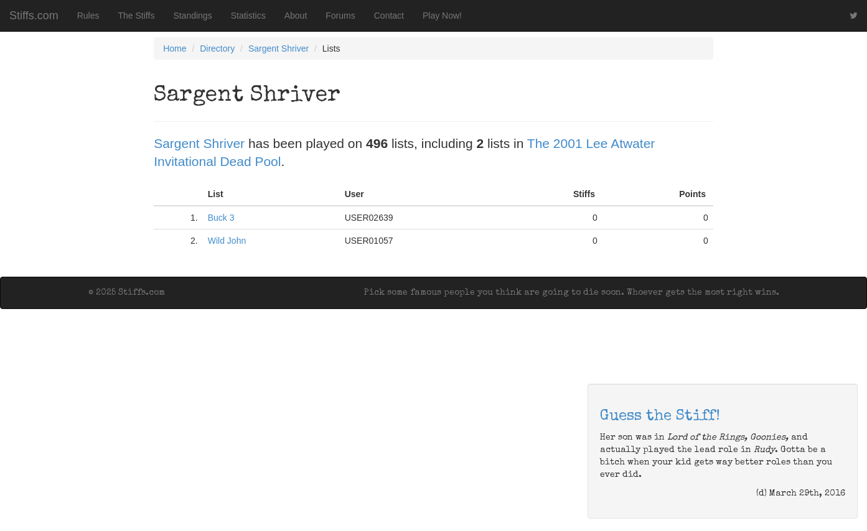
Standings (192, 16)
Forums (340, 16)
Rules (88, 16)
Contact (389, 16)
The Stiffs (136, 16)
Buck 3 (221, 218)
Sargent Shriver (278, 48)
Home (174, 48)
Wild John (227, 241)
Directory (217, 48)
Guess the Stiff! (660, 416)
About (295, 16)
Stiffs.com (34, 15)
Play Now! (442, 16)
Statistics (248, 16)
